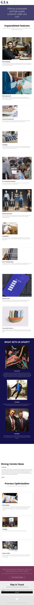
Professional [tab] (4, 467)
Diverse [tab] (3, 477)
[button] (14, 2)
